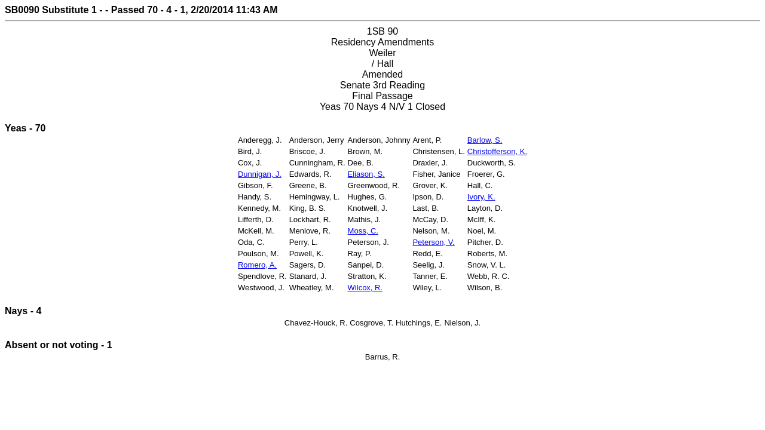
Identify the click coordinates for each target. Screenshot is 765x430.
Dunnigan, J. (259, 174)
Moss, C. (363, 230)
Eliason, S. (366, 174)
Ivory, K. (481, 196)
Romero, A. (257, 264)
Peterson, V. (433, 242)
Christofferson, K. (497, 151)
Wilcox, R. (365, 287)
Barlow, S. (485, 140)
